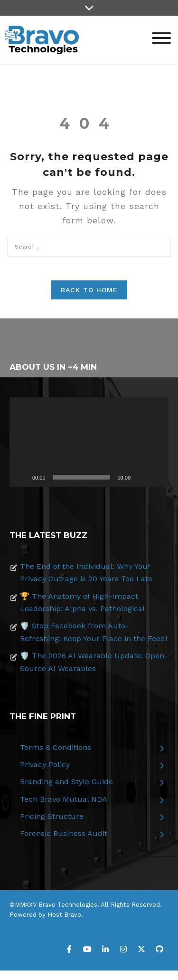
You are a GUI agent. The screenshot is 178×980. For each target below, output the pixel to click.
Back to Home (89, 290)
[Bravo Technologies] (42, 39)
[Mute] (141, 477)
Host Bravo (64, 914)
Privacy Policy (45, 764)
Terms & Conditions (55, 747)
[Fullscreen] (156, 477)
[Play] (22, 477)
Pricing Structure (52, 816)
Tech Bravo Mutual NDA (63, 799)
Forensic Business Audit (63, 833)
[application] (89, 442)
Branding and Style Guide (66, 781)
